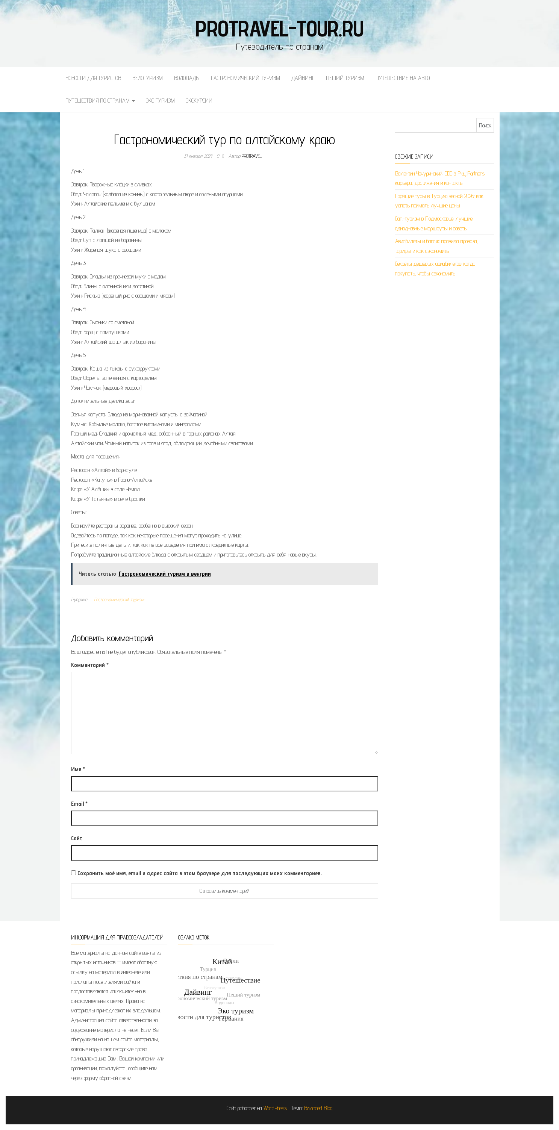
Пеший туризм (345, 78)
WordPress (275, 1108)
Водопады (187, 78)
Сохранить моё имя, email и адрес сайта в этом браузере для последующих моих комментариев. (199, 873)
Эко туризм (160, 100)
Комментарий (90, 665)
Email (79, 803)
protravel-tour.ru (279, 28)
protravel (252, 156)
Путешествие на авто (403, 78)
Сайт (76, 838)
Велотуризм (147, 78)
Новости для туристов (93, 78)
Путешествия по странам (100, 100)
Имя (78, 769)
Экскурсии (199, 100)
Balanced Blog (318, 1108)
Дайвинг (303, 78)
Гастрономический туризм (245, 78)
